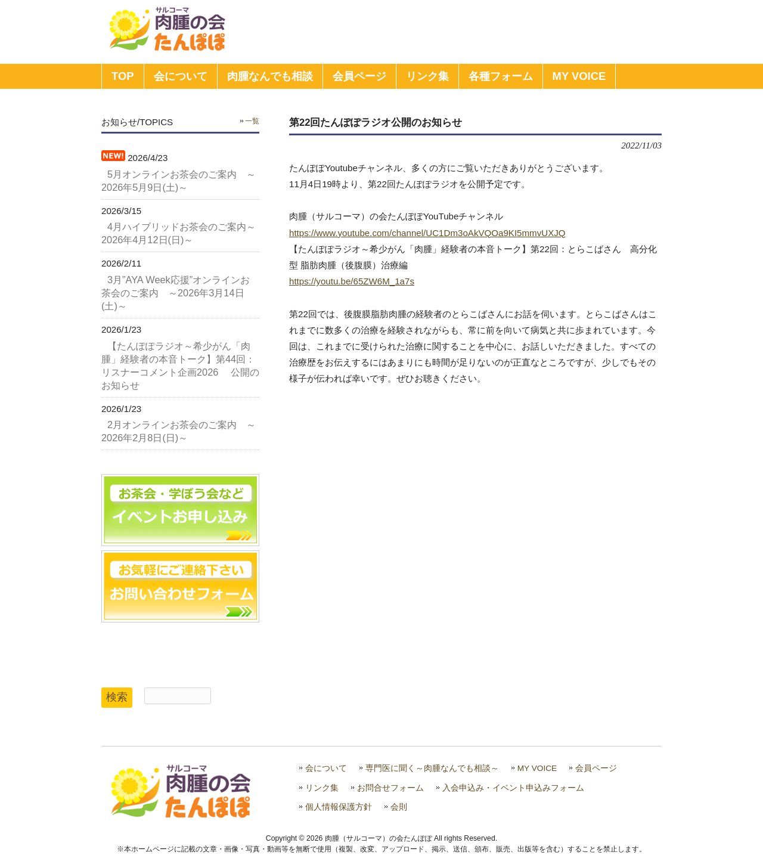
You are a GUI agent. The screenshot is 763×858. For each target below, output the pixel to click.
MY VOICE (537, 768)
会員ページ (596, 768)
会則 (398, 807)
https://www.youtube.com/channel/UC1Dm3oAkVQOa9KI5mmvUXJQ (427, 233)
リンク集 (322, 787)
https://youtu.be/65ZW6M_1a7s (351, 281)
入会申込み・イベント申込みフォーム (513, 787)
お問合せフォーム (390, 787)
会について (326, 768)
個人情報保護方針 (338, 807)
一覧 (252, 121)
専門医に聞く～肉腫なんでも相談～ (432, 768)
